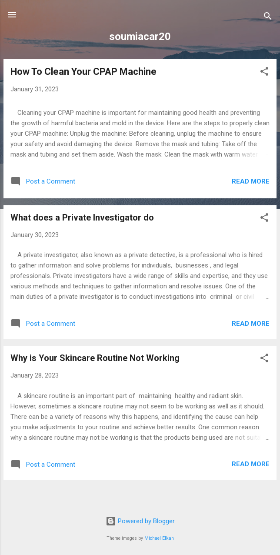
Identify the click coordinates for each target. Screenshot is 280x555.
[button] (264, 73)
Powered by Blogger (140, 521)
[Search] (268, 17)
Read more (251, 181)
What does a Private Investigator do (82, 217)
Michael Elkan (159, 538)
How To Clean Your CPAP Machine (83, 71)
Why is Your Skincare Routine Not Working (95, 358)
